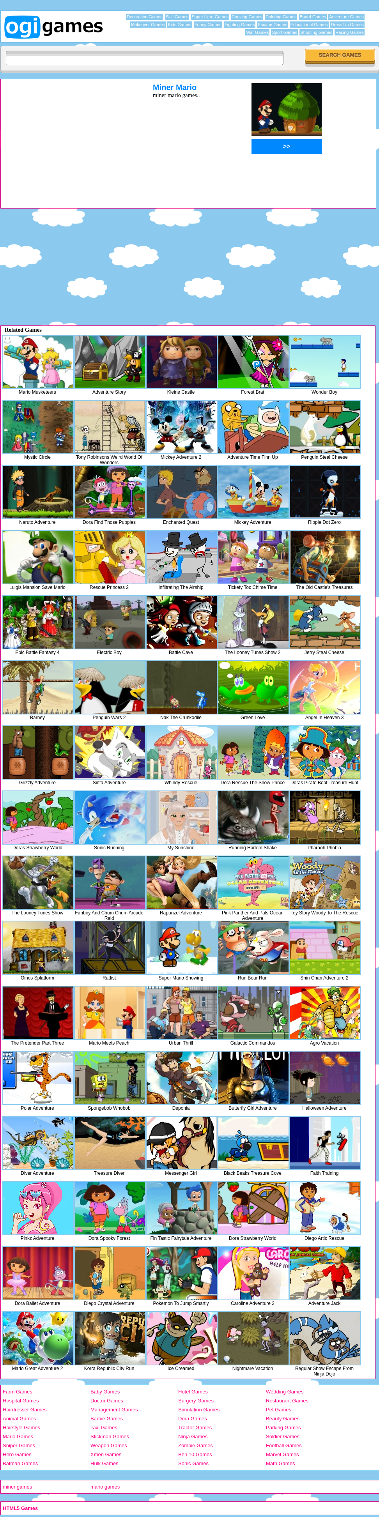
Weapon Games (108, 1445)
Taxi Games (103, 1427)
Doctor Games (106, 1401)
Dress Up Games (347, 24)
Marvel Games (282, 1454)
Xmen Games (105, 1454)
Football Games (284, 1445)
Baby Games (105, 1392)
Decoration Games (145, 16)
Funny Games (208, 24)
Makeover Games (148, 24)
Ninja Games (192, 1436)
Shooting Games (316, 32)
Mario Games (18, 1436)
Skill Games (177, 16)
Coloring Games (281, 16)
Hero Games (17, 1454)
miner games (17, 1487)
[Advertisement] (66, 137)
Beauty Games (282, 1419)
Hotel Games (193, 1392)
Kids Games (179, 24)
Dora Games (192, 1419)
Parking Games (283, 1427)
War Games (257, 32)
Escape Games (272, 24)
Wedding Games (285, 1392)
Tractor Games (195, 1427)
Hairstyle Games (21, 1427)
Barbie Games (106, 1419)
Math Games (280, 1463)
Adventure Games (346, 16)
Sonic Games (193, 1463)
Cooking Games (247, 16)
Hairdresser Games (25, 1410)
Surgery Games (196, 1401)
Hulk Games (104, 1463)
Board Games (312, 16)
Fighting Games (240, 24)
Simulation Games (199, 1410)
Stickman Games (109, 1436)
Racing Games (349, 32)
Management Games (114, 1410)
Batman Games (20, 1463)
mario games (105, 1487)
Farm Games (17, 1392)
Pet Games (278, 1410)
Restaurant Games (287, 1401)
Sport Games (284, 32)
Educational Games (309, 24)
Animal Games (19, 1419)
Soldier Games (282, 1436)
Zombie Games (195, 1445)
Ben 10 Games (195, 1454)
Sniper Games (19, 1445)
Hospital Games (21, 1401)
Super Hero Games (209, 16)
